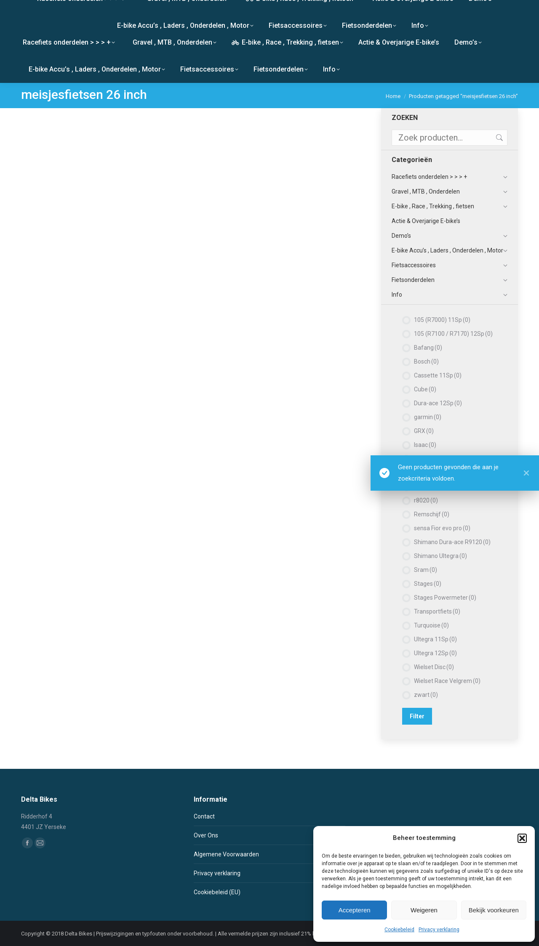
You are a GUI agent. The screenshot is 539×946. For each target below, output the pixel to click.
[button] (522, 838)
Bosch (426, 361)
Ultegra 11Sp (435, 639)
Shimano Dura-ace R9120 (452, 542)
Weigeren (424, 910)
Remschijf (431, 514)
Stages (427, 583)
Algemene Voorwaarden (226, 854)
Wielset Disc (434, 667)
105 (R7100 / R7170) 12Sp (453, 333)
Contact (204, 816)
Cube (425, 389)
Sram (425, 569)
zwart (426, 694)
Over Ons (206, 835)
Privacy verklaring (439, 930)
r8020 (426, 500)
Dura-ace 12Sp (438, 403)
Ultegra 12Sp (435, 653)
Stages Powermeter (445, 597)
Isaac (425, 444)
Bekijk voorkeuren (494, 910)
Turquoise (431, 625)
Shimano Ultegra (440, 556)
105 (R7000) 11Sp (442, 319)
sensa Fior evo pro (442, 528)
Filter (417, 716)
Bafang (428, 347)
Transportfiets (437, 611)
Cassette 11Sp (438, 375)
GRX (424, 431)
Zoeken (498, 138)
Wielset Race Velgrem (447, 681)
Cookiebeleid (399, 930)
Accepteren (355, 910)
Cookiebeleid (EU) (217, 892)
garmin (427, 417)
